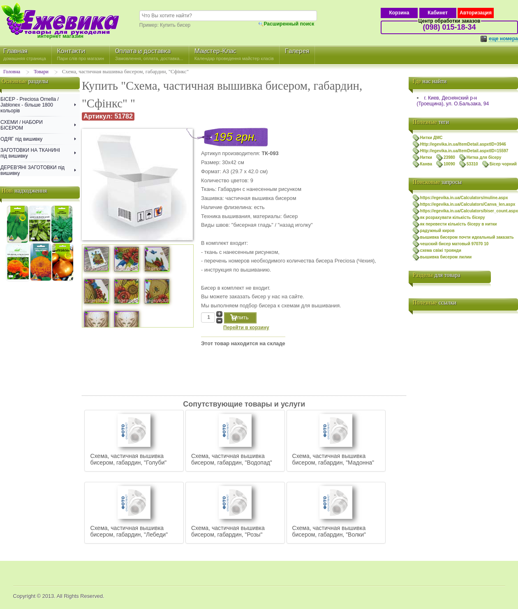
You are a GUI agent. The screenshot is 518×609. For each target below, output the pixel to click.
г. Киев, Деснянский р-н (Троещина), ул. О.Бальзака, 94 (453, 101)
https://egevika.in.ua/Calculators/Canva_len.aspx (468, 204)
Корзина (399, 13)
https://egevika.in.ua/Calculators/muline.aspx (464, 197)
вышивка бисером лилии (446, 257)
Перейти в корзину (246, 327)
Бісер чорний (503, 164)
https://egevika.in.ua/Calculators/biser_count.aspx (469, 211)
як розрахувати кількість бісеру (452, 217)
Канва (426, 164)
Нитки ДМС (431, 137)
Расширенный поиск (289, 24)
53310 (472, 164)
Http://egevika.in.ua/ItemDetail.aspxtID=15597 (464, 151)
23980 (449, 157)
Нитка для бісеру (484, 157)
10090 (449, 164)
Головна (11, 71)
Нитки (426, 157)
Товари (41, 71)
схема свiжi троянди (440, 250)
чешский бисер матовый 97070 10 (454, 244)
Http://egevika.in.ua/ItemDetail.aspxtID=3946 (463, 144)
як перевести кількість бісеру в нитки (458, 224)
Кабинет (438, 13)
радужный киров (437, 230)
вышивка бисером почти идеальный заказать (467, 237)
